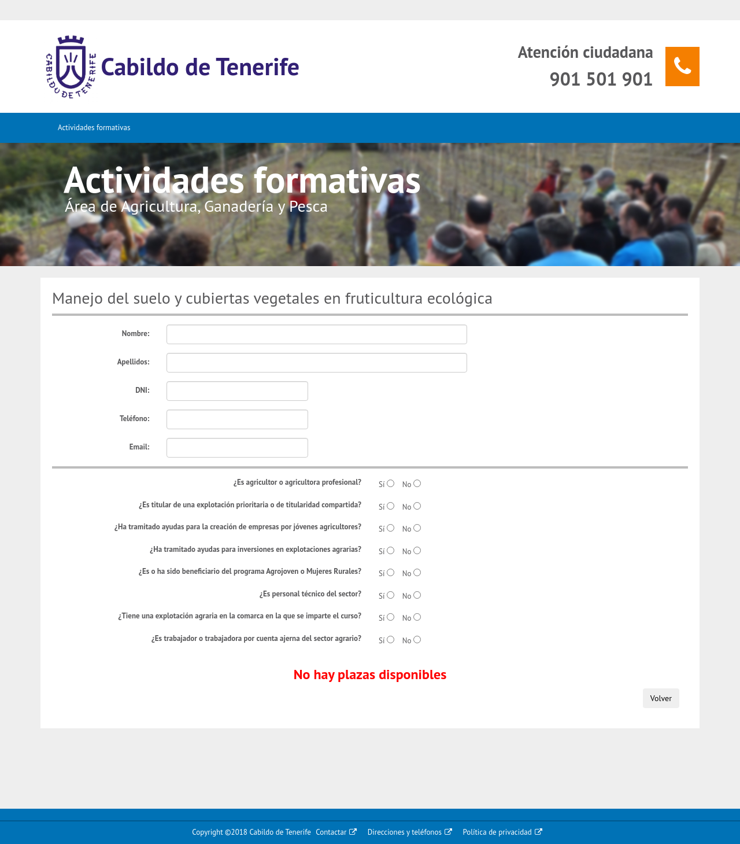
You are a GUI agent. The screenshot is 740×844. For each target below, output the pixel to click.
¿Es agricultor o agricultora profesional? (297, 482)
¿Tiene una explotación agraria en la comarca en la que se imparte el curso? (240, 616)
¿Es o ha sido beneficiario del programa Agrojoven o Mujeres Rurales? (250, 571)
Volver (661, 698)
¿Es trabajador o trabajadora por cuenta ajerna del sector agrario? (256, 638)
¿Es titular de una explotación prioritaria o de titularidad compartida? (250, 505)
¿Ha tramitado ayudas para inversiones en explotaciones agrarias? (255, 549)
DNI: (142, 390)
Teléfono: (134, 418)
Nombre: (136, 333)
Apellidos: (133, 362)
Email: (140, 447)
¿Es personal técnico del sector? (310, 594)
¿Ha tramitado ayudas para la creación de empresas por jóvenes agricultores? (237, 527)
